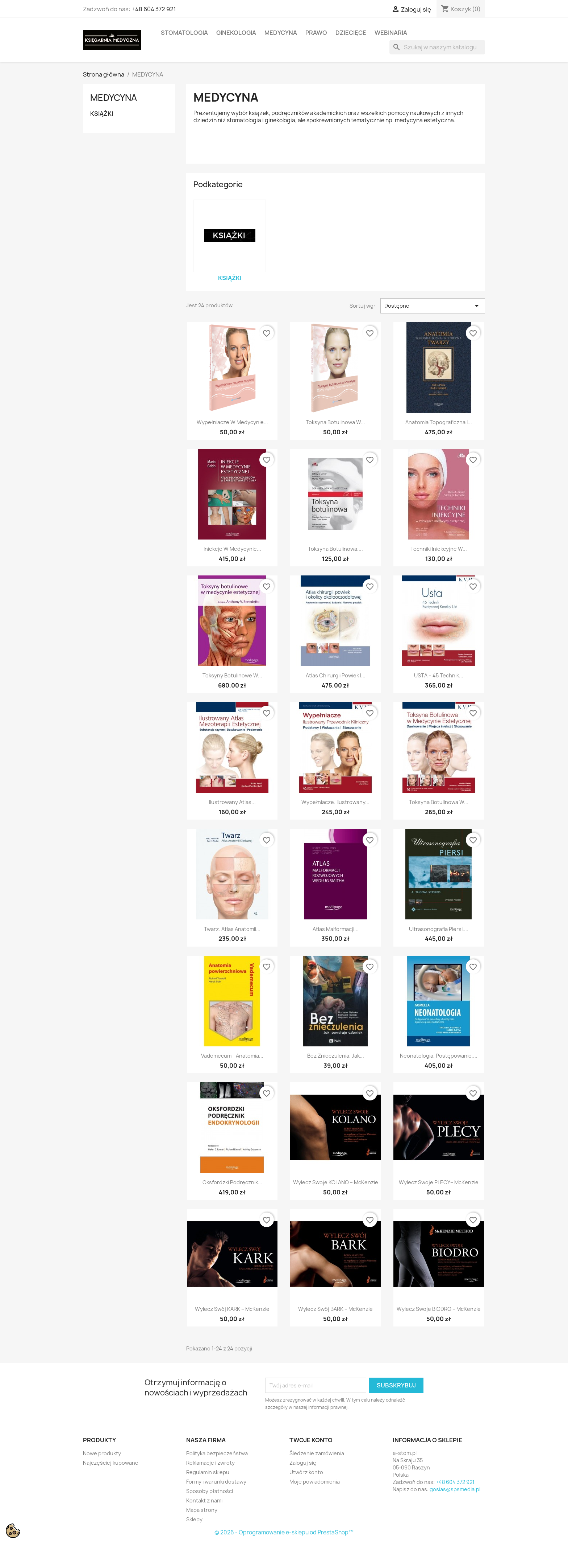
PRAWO (316, 33)
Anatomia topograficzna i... (438, 422)
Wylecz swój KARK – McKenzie (232, 1308)
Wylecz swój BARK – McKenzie (335, 1308)
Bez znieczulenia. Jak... (335, 1055)
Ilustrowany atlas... (232, 802)
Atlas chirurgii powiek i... (336, 675)
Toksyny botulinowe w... (232, 675)
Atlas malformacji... (336, 929)
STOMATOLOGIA (184, 33)
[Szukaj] (437, 47)
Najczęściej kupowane (110, 1462)
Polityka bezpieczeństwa (217, 1453)
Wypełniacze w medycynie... (232, 422)
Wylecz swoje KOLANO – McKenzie (335, 1182)
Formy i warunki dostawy (216, 1481)
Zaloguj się (302, 1462)
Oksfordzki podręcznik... (232, 1182)
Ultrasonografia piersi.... (438, 929)
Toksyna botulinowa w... (335, 422)
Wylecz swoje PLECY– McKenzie (439, 1182)
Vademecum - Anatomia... (232, 1055)
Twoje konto (311, 1440)
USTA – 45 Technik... (438, 675)
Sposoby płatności (209, 1491)
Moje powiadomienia (314, 1481)
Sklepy (194, 1519)
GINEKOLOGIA (236, 33)
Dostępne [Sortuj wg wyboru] (432, 306)
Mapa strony (201, 1509)
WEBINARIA (391, 33)
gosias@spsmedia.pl (455, 1489)
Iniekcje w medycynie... (232, 548)
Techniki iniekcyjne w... (438, 548)
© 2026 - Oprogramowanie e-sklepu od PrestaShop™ (284, 1532)
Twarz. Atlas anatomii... (232, 929)
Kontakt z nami (204, 1500)
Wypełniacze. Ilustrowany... (335, 802)
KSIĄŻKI (101, 114)
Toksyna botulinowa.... (335, 548)
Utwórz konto (306, 1472)
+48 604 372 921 (153, 9)
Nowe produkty (102, 1453)
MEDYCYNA (280, 33)
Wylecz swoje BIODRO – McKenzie (439, 1308)
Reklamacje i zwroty (210, 1462)
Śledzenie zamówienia (316, 1453)
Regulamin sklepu (207, 1472)
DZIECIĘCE (350, 33)
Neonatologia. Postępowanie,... (438, 1055)
